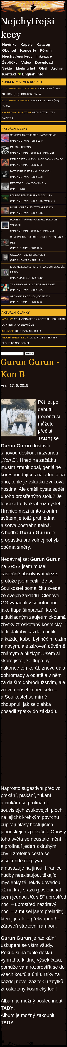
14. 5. (4, 88)
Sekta (7, 68)
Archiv (57, 68)
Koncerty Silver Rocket (22, 81)
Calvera (7, 118)
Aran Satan (40, 112)
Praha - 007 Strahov (23, 88)
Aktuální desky (14, 128)
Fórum (46, 50)
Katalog (43, 44)
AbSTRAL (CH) (10, 94)
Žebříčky (10, 62)
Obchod (9, 50)
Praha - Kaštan (19, 100)
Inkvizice (44, 56)
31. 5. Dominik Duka (28, 331)
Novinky (9, 44)
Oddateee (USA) (48, 88)
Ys (52, 112)
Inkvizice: (8, 331)
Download (44, 62)
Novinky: (7, 319)
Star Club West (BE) (45, 100)
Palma (5, 106)
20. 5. (4, 100)
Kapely (27, 44)
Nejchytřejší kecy (17, 56)
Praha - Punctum (19, 112)
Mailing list (25, 68)
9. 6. (3, 112)
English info (32, 74)
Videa (26, 62)
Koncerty (28, 50)
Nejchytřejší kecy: (15, 337)
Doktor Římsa (31, 94)
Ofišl (43, 68)
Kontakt (9, 74)
